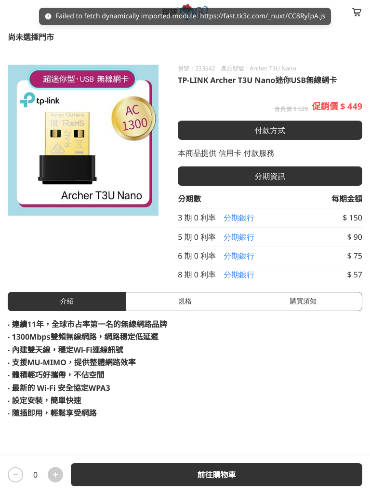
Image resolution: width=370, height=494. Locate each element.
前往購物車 (216, 474)
